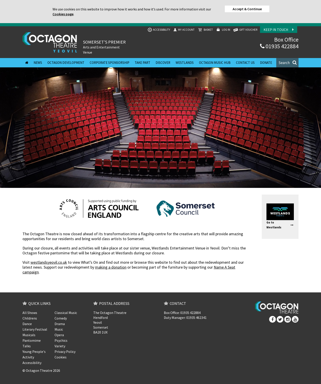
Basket (205, 30)
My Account (184, 30)
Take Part (142, 62)
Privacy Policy (65, 351)
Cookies (61, 357)
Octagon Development (65, 62)
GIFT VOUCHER (245, 30)
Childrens (29, 318)
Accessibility (159, 30)
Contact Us (245, 62)
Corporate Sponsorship (109, 62)
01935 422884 (279, 46)
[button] (287, 62)
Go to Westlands (279, 225)
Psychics (61, 340)
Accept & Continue (247, 9)
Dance (27, 324)
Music (59, 329)
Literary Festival (34, 329)
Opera (59, 335)
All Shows (29, 312)
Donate (266, 62)
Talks (26, 346)
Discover (163, 62)
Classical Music (66, 312)
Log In (222, 30)
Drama (60, 324)
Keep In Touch (279, 29)
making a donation (110, 267)
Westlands (185, 62)
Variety (60, 346)
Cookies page (63, 14)
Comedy (61, 318)
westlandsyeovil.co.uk (48, 262)
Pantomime (31, 340)
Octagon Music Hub (215, 62)
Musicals (28, 335)
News (38, 62)
